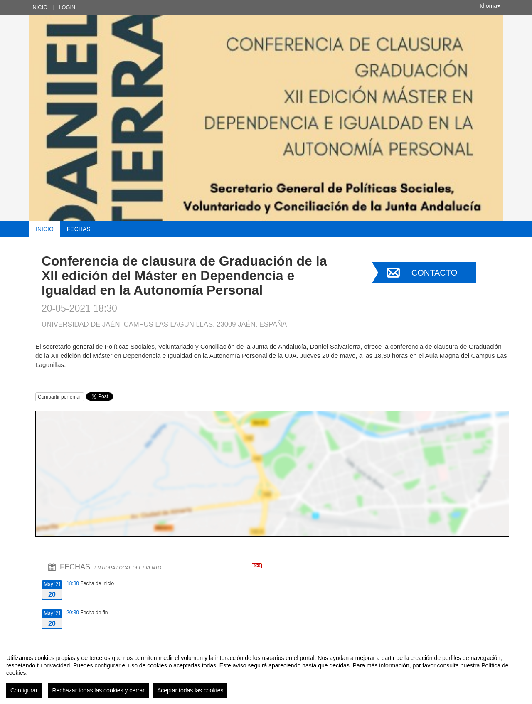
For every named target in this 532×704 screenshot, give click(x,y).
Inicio (39, 7)
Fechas (79, 229)
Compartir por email (59, 397)
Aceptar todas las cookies (190, 690)
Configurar (23, 690)
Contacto (434, 272)
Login (67, 7)
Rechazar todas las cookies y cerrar (98, 690)
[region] (266, 673)
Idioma (490, 5)
